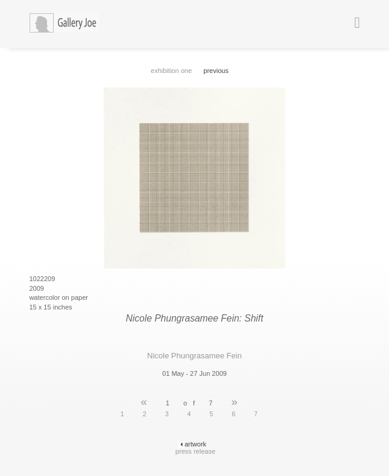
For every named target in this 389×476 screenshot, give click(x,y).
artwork (195, 444)
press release (195, 451)
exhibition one (171, 70)
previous (216, 70)
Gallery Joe (74, 24)
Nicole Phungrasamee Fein (194, 355)
